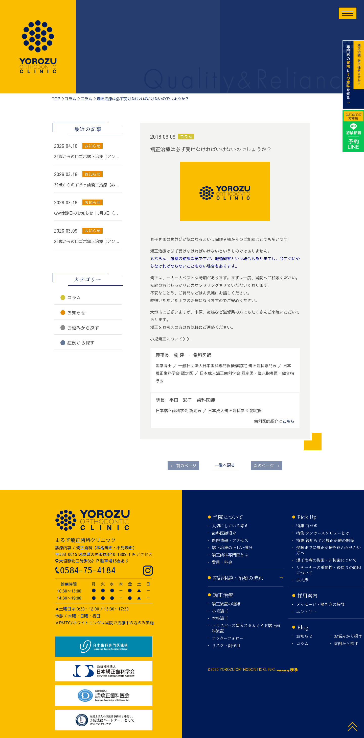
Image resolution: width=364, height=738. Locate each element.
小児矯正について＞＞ (170, 338)
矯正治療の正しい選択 (232, 547)
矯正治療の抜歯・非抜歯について (326, 560)
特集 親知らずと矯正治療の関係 (325, 540)
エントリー (306, 611)
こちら (288, 421)
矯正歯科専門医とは (230, 555)
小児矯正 (220, 611)
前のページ (183, 465)
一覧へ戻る (225, 465)
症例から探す (346, 643)
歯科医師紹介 (224, 533)
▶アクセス (142, 554)
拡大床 (302, 580)
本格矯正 (220, 618)
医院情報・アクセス (230, 540)
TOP (56, 98)
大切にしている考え (230, 526)
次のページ (267, 465)
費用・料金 (222, 562)
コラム (70, 98)
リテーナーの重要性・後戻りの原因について (328, 570)
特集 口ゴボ (306, 526)
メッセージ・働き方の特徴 (320, 604)
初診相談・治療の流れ (238, 577)
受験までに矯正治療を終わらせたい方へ (328, 550)
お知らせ (304, 636)
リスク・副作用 (226, 645)
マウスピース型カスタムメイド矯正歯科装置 (246, 628)
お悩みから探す (348, 636)
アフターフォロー (227, 638)
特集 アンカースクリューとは (322, 533)
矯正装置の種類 (226, 604)
